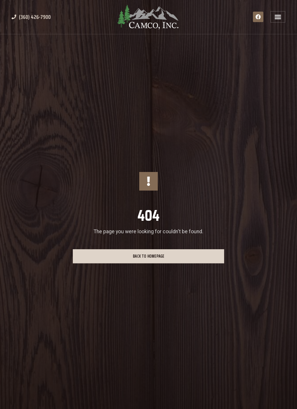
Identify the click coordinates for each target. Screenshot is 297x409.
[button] (278, 17)
